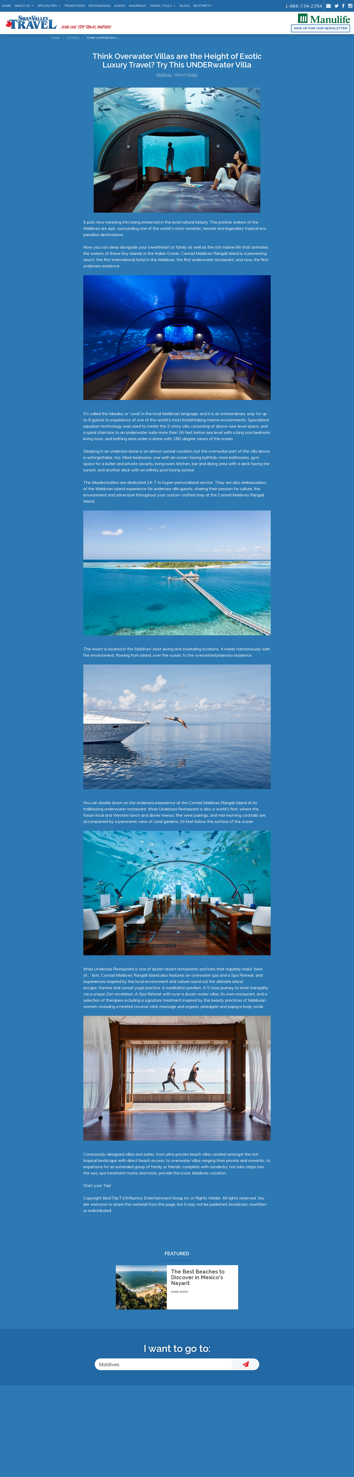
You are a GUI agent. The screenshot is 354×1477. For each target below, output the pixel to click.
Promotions (75, 6)
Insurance (137, 6)
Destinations (99, 6)
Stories (73, 38)
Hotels (192, 74)
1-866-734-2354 (303, 6)
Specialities (47, 6)
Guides (119, 6)
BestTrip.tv (202, 6)
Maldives (164, 74)
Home (6, 6)
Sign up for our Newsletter (320, 28)
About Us (22, 6)
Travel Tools (161, 6)
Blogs (185, 6)
